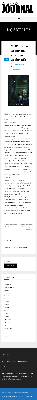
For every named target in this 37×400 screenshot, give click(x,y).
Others (14, 67)
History (6, 304)
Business (6, 290)
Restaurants (7, 319)
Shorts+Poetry (8, 328)
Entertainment (8, 296)
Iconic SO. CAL (8, 307)
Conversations (8, 293)
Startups (6, 334)
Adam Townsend (19, 64)
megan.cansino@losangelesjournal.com (18, 361)
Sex (5, 325)
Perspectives (7, 313)
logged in (14, 247)
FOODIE (6, 302)
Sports (6, 331)
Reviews (6, 322)
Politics (6, 316)
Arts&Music (7, 284)
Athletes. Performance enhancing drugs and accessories (26, 226)
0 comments (16, 69)
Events (6, 299)
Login (31, 396)
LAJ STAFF (26, 396)
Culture (26, 394)
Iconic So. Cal (5, 394)
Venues (6, 337)
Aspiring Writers (9, 287)
